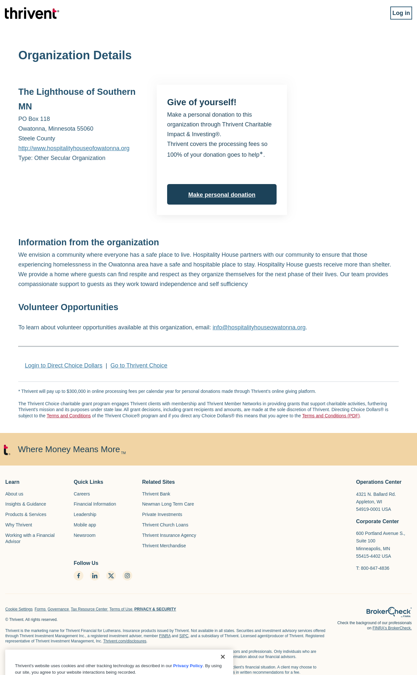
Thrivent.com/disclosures (125, 641)
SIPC (183, 636)
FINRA (164, 636)
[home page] (389, 612)
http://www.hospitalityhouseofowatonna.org (73, 148)
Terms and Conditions (69, 415)
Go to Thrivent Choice (138, 365)
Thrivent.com (155, 656)
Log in (396, 15)
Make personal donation (221, 195)
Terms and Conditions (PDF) (331, 415)
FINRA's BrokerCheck (191, 656)
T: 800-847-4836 (372, 568)
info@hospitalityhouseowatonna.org (259, 327)
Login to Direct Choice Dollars (63, 365)
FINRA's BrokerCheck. (391, 628)
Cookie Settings (19, 609)
